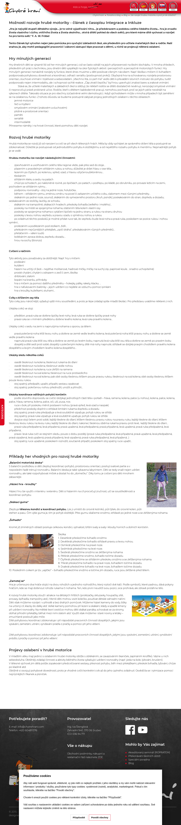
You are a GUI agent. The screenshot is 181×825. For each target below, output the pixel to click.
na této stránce (68, 808)
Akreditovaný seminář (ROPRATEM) (149, 752)
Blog (125, 15)
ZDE (100, 757)
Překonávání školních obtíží (144, 756)
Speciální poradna (139, 759)
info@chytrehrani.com (31, 726)
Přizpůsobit (79, 817)
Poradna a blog (114, 15)
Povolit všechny (99, 817)
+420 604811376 (28, 730)
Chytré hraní (98, 15)
